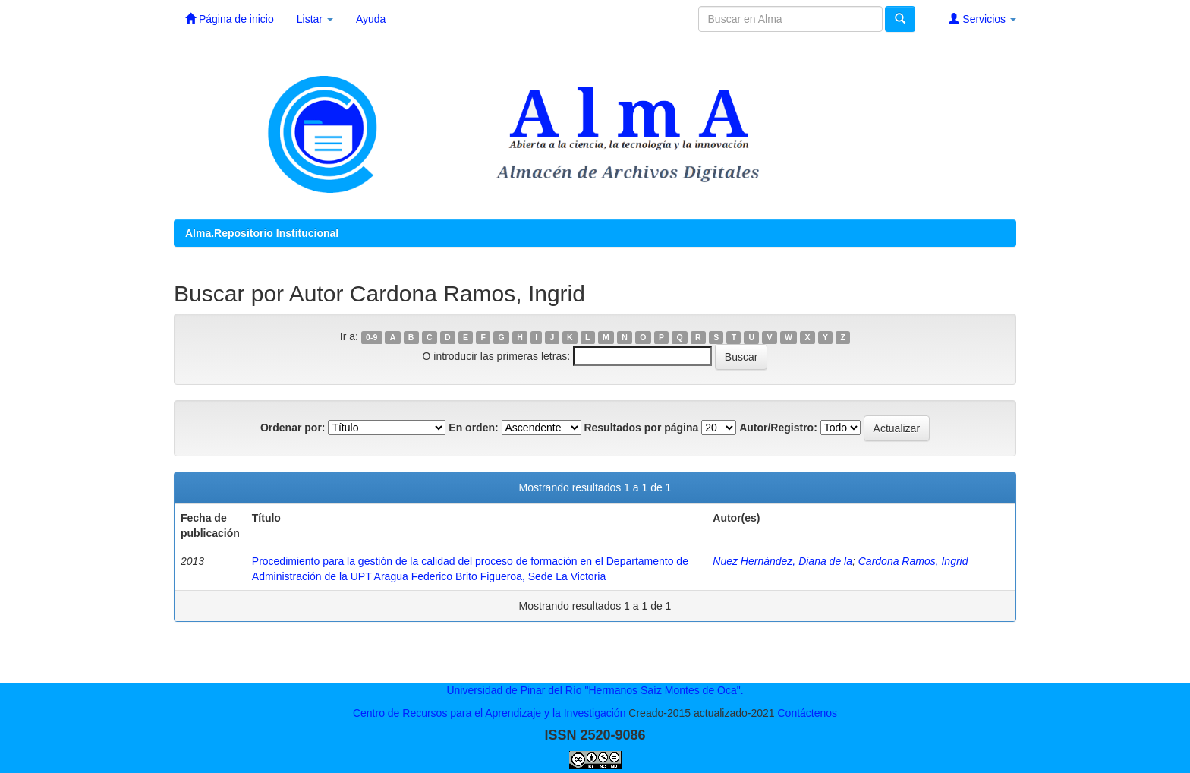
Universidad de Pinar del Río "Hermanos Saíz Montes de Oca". (594, 690)
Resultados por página (641, 427)
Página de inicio (229, 18)
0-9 (371, 337)
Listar (315, 19)
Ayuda (371, 19)
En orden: (473, 427)
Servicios (982, 18)
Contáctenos (807, 713)
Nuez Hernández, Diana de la (782, 561)
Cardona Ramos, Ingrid (913, 561)
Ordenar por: (293, 427)
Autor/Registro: (778, 427)
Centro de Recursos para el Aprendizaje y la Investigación (489, 713)
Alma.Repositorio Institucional (261, 233)
